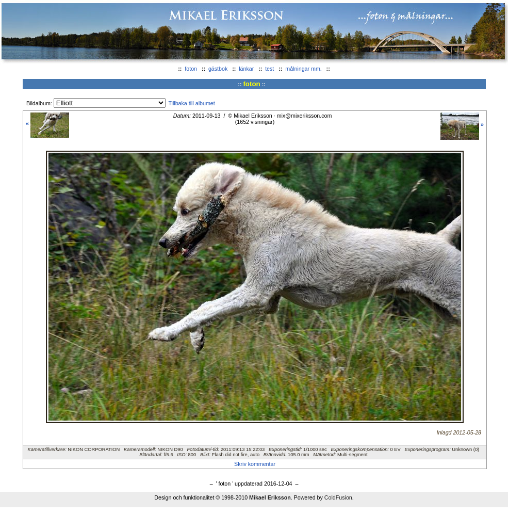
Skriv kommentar (254, 464)
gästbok (217, 69)
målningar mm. (303, 69)
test (269, 69)
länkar (246, 69)
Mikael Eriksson (270, 497)
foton (191, 69)
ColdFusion (338, 497)
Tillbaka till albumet (191, 103)
